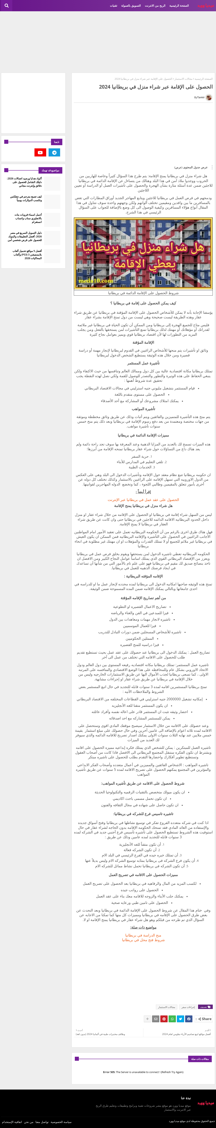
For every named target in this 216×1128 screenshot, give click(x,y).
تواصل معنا (42, 1122)
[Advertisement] (108, 41)
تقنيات (113, 5)
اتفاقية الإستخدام (12, 1122)
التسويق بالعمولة (131, 5)
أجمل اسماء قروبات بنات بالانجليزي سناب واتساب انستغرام (28, 218)
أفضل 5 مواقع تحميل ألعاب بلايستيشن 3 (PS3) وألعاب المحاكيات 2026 (27, 254)
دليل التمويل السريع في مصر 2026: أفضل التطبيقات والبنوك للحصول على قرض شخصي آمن (25, 236)
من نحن (28, 1122)
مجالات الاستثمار (183, 79)
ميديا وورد (174, 1121)
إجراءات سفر (188, 1007)
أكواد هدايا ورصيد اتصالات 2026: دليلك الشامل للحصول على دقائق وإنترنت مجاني (24, 182)
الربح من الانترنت (155, 5)
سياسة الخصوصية (61, 1122)
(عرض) (178, 167)
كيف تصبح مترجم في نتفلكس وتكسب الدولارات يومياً (26, 198)
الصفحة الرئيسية (179, 5)
